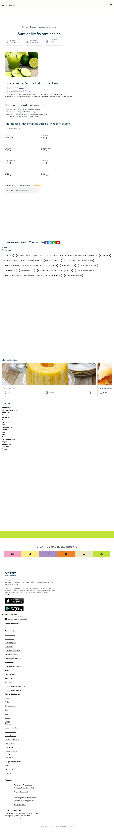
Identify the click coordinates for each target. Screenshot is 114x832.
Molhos (4, 432)
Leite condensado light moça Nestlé (45, 255)
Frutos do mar (7, 427)
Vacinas (7, 766)
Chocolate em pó (9, 270)
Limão (21, 88)
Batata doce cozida (68, 265)
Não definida (6, 408)
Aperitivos (6, 412)
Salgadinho (6, 442)
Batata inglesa (10, 706)
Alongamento (9, 678)
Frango (7, 722)
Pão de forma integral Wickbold (14, 260)
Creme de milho (10, 736)
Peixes (4, 437)
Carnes (4, 422)
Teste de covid (9, 770)
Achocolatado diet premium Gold (73, 255)
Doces (4, 425)
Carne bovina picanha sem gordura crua (79, 260)
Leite (6, 714)
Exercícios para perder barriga (15, 686)
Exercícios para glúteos (13, 690)
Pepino (27, 91)
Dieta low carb (10, 635)
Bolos (4, 420)
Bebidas (33, 27)
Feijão (7, 702)
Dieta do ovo (9, 639)
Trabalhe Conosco (12, 623)
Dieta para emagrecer (12, 651)
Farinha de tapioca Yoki (53, 260)
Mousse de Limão (11, 728)
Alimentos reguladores (12, 659)
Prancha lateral (10, 674)
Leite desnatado (22, 255)
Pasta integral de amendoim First (49, 270)
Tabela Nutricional (12, 694)
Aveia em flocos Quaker (84, 270)
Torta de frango (10, 748)
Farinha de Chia (35, 260)
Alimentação (10, 631)
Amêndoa (68, 270)
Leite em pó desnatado (11, 275)
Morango (92, 255)
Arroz (7, 698)
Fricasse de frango (11, 752)
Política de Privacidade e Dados (24, 788)
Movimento (9, 662)
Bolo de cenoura (10, 732)
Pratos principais (8, 439)
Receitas (25, 27)
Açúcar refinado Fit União (88, 265)
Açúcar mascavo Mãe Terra (34, 265)
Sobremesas (6, 447)
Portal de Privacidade (21, 792)
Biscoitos (5, 417)
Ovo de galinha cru (54, 275)
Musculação (9, 682)
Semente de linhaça (27, 270)
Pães (3, 434)
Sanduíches (6, 444)
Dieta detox (9, 647)
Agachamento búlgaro (13, 666)
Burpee (7, 670)
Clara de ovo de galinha (12, 265)
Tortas (4, 449)
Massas (4, 430)
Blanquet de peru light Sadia (33, 275)
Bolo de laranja (10, 744)
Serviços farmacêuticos (13, 762)
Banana (7, 718)
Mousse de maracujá (12, 740)
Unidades (8, 774)
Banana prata (105, 255)
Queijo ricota (8, 255)
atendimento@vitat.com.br (17, 619)
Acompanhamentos (9, 410)
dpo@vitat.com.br (20, 805)
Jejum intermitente (11, 655)
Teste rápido (9, 758)
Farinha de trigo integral (73, 275)
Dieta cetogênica (10, 643)
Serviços (8, 754)
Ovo (6, 710)
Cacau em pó (52, 265)
